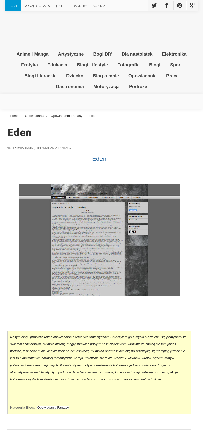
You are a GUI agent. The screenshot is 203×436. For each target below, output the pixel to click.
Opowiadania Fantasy (53, 148)
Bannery (80, 5)
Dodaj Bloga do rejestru (45, 5)
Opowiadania (22, 148)
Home (13, 5)
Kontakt (100, 5)
